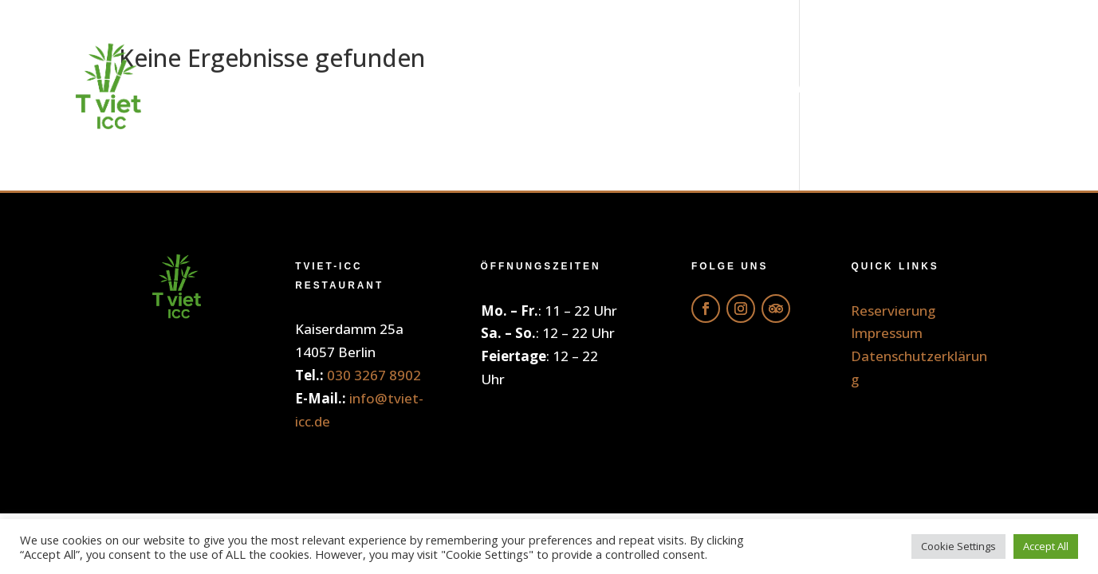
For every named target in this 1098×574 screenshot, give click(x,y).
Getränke (705, 87)
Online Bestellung (529, 87)
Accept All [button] (1045, 546)
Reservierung (960, 87)
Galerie (822, 87)
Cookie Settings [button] (958, 546)
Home (375, 87)
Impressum (887, 333)
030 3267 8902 (374, 375)
